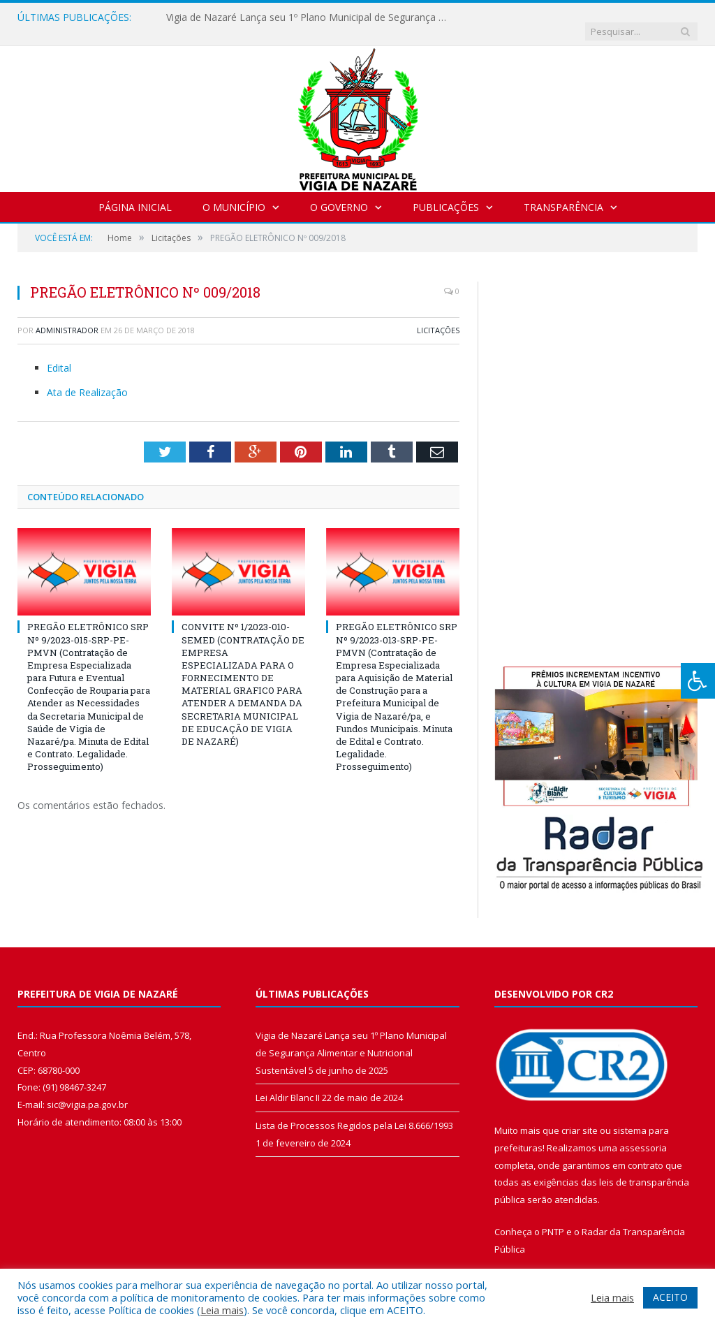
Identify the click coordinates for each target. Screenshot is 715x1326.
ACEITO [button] (670, 1297)
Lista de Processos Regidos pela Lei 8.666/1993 (354, 1111)
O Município (233, 193)
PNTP (553, 1217)
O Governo (339, 193)
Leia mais (222, 1310)
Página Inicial (135, 193)
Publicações (446, 193)
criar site (579, 1116)
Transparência (563, 193)
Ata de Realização (87, 378)
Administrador (67, 316)
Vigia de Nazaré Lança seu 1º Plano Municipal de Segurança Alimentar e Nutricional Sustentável (309, 17)
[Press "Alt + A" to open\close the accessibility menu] (698, 681)
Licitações (438, 316)
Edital (59, 353)
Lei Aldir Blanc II (288, 1083)
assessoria (643, 1134)
